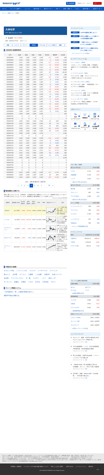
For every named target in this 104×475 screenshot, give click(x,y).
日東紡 (23, 282)
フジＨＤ (73, 300)
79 (49, 185)
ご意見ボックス (81, 3)
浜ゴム (73, 287)
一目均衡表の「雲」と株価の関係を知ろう (19, 292)
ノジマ (73, 178)
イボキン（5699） (80, 62)
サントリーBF (75, 321)
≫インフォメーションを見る (80, 53)
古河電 (14, 274)
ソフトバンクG (21, 270)
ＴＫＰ (87, 290)
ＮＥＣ (53, 282)
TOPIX (73, 242)
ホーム (4, 8)
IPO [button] (57, 8)
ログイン (89, 3)
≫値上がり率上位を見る (79, 182)
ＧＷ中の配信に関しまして (88, 32)
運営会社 (91, 466)
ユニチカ (73, 214)
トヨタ (30, 282)
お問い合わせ (69, 466)
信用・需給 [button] (67, 8)
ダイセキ (73, 290)
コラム (77, 8)
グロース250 (75, 246)
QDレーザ (52, 278)
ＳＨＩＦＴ (74, 192)
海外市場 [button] (86, 8)
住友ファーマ (57, 274)
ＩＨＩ (43, 278)
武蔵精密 (73, 175)
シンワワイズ (75, 219)
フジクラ (32, 270)
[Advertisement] (52, 19)
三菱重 (30, 274)
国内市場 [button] (36, 8)
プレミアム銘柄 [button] (15, 8)
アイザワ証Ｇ (75, 196)
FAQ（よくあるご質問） (57, 466)
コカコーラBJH (75, 317)
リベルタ (6, 219)
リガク (73, 171)
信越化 (16, 282)
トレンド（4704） (80, 90)
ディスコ (23, 274)
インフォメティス (76, 206)
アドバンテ (54, 270)
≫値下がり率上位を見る (79, 199)
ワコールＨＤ (75, 307)
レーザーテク (42, 270)
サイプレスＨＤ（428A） (82, 82)
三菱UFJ (47, 274)
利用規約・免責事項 (16, 466)
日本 (86, 342)
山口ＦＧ (88, 287)
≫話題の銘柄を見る (78, 293)
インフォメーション (81, 466)
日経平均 (73, 238)
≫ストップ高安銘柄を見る (80, 226)
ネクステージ (75, 325)
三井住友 (45, 282)
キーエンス (8, 282)
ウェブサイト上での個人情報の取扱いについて (36, 466)
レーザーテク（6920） (82, 99)
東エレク (7, 274)
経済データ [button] (96, 8)
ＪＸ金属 (38, 274)
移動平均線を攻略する (12, 295)
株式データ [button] (47, 8)
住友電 (6, 278)
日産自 (73, 303)
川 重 (28, 278)
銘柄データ (11, 13)
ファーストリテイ (17, 278)
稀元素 (73, 188)
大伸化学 (6, 210)
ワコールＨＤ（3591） (82, 73)
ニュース (27, 8)
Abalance (74, 223)
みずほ (37, 282)
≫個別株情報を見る (78, 311)
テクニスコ (74, 210)
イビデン (36, 278)
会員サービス (97, 3)
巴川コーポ (7, 238)
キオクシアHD (9, 270)
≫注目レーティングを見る (80, 328)
